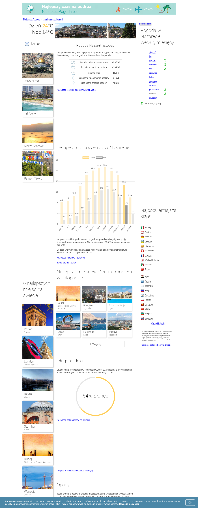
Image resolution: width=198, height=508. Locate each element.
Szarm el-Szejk (117, 305)
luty (150, 56)
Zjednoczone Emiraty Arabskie (37, 462)
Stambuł (29, 426)
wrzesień (153, 85)
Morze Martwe (34, 146)
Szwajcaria (150, 251)
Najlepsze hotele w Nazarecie (71, 257)
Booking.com (145, 24)
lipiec (151, 77)
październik (154, 89)
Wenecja (30, 491)
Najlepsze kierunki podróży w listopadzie (76, 90)
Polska (148, 300)
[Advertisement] (95, 115)
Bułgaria (148, 313)
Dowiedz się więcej (129, 504)
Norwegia (149, 318)
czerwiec (153, 73)
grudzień (153, 98)
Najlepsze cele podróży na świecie (73, 420)
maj (151, 69)
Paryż (28, 329)
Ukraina (148, 241)
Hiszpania (149, 246)
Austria (148, 232)
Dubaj (61, 302)
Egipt (147, 276)
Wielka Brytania (31, 364)
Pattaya (113, 331)
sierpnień (153, 81)
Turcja (26, 429)
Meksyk (148, 264)
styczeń (152, 52)
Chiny (147, 309)
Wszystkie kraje (158, 323)
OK (190, 502)
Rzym (28, 394)
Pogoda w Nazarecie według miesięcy (75, 470)
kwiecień (153, 64)
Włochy (27, 397)
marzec (152, 60)
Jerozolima (31, 81)
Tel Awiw (30, 113)
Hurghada (88, 331)
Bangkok (88, 305)
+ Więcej (95, 344)
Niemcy (148, 237)
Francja (27, 332)
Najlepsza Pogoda (31, 19)
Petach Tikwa (33, 178)
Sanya (61, 331)
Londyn (29, 361)
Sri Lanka (149, 304)
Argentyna (149, 295)
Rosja (147, 290)
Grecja (148, 281)
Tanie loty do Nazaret (67, 262)
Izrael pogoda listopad (53, 19)
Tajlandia (149, 286)
